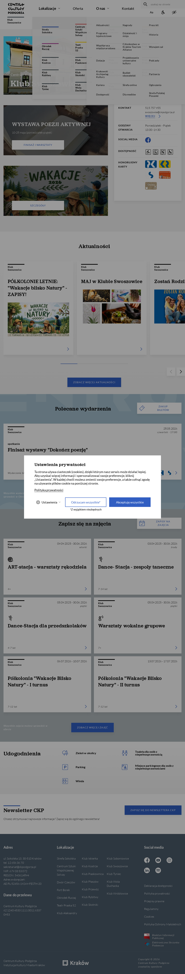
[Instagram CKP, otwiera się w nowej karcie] (169, 860)
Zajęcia (108, 23)
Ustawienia (48, 502)
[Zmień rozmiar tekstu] (151, 12)
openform (156, 966)
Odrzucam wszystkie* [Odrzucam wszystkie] (85, 502)
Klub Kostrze (90, 866)
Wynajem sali (141, 23)
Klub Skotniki (90, 904)
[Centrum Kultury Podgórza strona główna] (16, 8)
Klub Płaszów (90, 881)
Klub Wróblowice (117, 893)
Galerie (72, 23)
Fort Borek (63, 890)
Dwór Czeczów (66, 882)
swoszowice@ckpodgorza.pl (159, 112)
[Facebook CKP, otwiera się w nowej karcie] (148, 140)
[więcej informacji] (162, 41)
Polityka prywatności (157, 893)
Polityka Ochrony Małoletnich (162, 924)
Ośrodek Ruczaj (66, 897)
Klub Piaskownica (93, 873)
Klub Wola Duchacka (113, 883)
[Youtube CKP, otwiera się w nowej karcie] (158, 860)
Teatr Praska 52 (66, 905)
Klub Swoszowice (15, 20)
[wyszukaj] (145, 4)
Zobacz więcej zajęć (92, 727)
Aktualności (55, 23)
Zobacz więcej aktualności (94, 382)
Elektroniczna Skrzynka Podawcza (161, 944)
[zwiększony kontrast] (174, 12)
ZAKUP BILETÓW (154, 408)
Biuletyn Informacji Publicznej (159, 936)
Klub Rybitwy (90, 897)
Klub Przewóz (90, 889)
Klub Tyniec (114, 873)
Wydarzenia (90, 23)
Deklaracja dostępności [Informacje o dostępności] (158, 885)
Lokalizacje (47, 8)
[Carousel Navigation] (56, 65)
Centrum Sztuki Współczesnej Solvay (66, 870)
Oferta (78, 8)
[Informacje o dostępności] (163, 12)
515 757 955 (153, 107)
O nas (100, 8)
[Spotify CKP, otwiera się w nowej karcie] (158, 871)
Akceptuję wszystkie (130, 502)
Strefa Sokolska (66, 858)
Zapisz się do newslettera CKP (153, 810)
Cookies (149, 916)
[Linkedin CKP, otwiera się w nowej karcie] (147, 871)
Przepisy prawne (154, 901)
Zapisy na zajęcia (154, 523)
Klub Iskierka (90, 858)
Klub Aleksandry (67, 913)
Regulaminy (151, 908)
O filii (38, 23)
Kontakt (128, 8)
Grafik (123, 23)
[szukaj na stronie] (167, 4)
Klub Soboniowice (118, 858)
